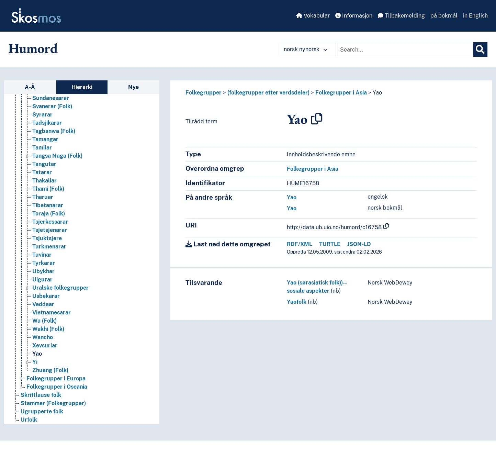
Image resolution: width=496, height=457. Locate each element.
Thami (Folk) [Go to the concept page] (48, 303)
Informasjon (353, 15)
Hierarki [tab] (81, 87)
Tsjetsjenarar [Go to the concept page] (49, 344)
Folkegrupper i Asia (341, 92)
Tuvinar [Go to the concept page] (42, 369)
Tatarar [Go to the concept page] (42, 286)
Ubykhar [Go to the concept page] (43, 385)
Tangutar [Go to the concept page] (44, 278)
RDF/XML (299, 244)
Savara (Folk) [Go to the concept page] (49, 146)
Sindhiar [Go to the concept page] (43, 179)
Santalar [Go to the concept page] (43, 138)
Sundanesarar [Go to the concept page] (50, 212)
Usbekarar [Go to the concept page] (46, 410)
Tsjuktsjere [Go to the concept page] (47, 352)
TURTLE (329, 244)
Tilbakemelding (401, 15)
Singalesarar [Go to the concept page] (49, 187)
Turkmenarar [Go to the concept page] (49, 360)
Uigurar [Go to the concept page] (42, 393)
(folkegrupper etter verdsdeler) (268, 92)
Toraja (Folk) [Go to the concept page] (48, 327)
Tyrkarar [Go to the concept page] (43, 377)
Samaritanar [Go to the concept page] (48, 129)
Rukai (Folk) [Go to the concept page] (47, 121)
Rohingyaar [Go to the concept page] (47, 113)
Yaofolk (296, 302)
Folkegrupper (203, 92)
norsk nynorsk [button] (305, 49)
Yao (377, 92)
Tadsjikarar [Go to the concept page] (47, 237)
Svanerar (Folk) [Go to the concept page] (52, 220)
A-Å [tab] (30, 87)
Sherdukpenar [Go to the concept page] (51, 162)
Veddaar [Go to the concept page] (43, 418)
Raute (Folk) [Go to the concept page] (48, 105)
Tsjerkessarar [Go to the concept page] (50, 336)
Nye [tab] (133, 87)
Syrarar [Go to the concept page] (42, 228)
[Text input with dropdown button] (404, 49)
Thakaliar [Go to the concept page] (44, 294)
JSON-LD (359, 244)
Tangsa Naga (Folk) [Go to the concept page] (57, 270)
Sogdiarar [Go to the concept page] (45, 195)
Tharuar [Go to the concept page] (42, 311)
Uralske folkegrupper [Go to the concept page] (60, 402)
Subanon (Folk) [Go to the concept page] (51, 204)
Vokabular (313, 15)
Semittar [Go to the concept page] (43, 154)
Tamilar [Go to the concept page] (42, 261)
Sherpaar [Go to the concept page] (44, 171)
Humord (33, 48)
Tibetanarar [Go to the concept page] (47, 319)
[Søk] (480, 49)
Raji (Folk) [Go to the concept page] (45, 96)
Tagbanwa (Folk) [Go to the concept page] (53, 245)
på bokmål (444, 15)
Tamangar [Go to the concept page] (45, 253)
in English (475, 15)
